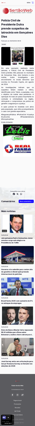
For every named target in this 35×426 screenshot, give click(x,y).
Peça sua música (17, 415)
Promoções (17, 404)
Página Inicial (17, 400)
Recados (17, 407)
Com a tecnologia (17, 422)
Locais (4, 44)
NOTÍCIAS (18, 411)
